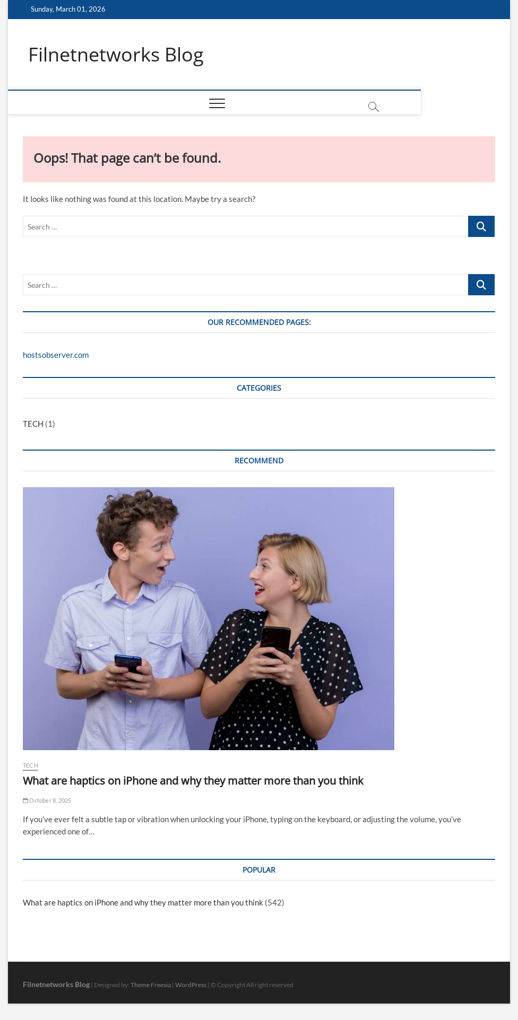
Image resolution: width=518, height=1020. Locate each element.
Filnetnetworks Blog (116, 54)
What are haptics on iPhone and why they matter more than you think (193, 780)
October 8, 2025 (47, 800)
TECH (33, 424)
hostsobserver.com (56, 355)
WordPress (190, 985)
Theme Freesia (151, 985)
